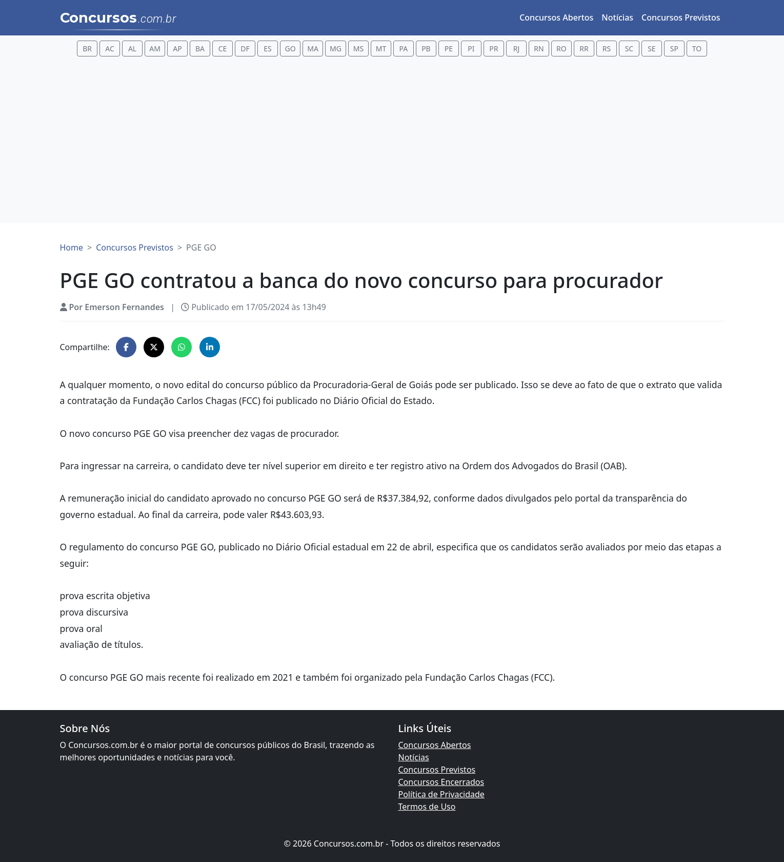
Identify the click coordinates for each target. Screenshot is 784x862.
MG (335, 48)
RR (583, 48)
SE (651, 48)
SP (674, 48)
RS (606, 48)
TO (696, 48)
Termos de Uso (427, 806)
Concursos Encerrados (441, 782)
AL (132, 48)
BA (200, 48)
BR (87, 48)
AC (109, 48)
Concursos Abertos (556, 17)
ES (267, 48)
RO (561, 48)
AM (154, 48)
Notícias (617, 17)
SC (629, 48)
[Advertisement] (392, 142)
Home (72, 247)
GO (290, 48)
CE (222, 48)
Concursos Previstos (680, 17)
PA (403, 48)
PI (471, 48)
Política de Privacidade (441, 794)
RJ (516, 48)
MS (358, 48)
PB (426, 48)
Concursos (118, 18)
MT (381, 48)
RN (539, 48)
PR (493, 48)
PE (449, 48)
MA (312, 48)
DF (245, 48)
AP (177, 48)
